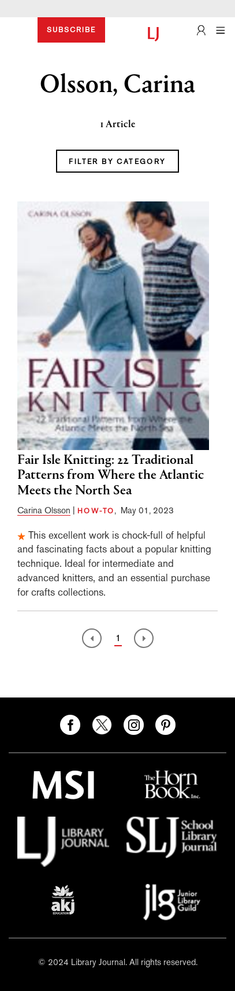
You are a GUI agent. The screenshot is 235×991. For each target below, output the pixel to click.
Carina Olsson (43, 510)
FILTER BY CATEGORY (117, 162)
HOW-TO (95, 511)
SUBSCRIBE (71, 30)
